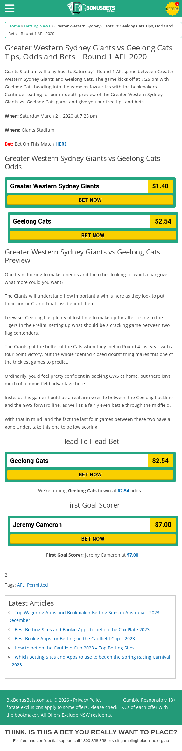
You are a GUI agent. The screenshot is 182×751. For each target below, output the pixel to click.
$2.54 (123, 491)
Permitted (37, 585)
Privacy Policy (87, 700)
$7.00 (132, 555)
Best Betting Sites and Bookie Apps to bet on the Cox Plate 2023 (82, 629)
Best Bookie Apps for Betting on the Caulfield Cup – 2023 (75, 638)
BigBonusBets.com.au (29, 700)
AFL (20, 585)
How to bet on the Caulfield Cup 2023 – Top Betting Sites (75, 648)
